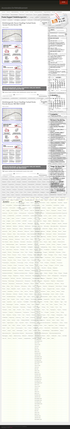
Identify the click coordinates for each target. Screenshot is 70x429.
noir (63, 239)
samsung (39, 288)
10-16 (39, 14)
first (42, 187)
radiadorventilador (7, 270)
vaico (53, 320)
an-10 (60, 116)
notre (11, 241)
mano (19, 223)
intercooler (5, 207)
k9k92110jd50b (15, 210)
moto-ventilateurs (31, 234)
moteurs (9, 234)
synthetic (9, 301)
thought (29, 307)
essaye (19, 181)
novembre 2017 (38, 379)
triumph (46, 312)
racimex (44, 268)
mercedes (46, 226)
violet (3, 328)
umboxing (11, 317)
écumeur (18, 176)
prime (26, 262)
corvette (65, 158)
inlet (43, 205)
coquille (49, 158)
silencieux (9, 294)
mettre (4, 228)
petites (31, 252)
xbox (59, 335)
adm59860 (58, 108)
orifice (53, 244)
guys (42, 197)
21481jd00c (52, 46)
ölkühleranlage (10, 244)
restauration (19, 283)
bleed (54, 129)
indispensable (17, 205)
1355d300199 (37, 20)
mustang (43, 236)
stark (63, 296)
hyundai (60, 202)
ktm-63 (10, 213)
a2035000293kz (59, 98)
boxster (10, 92)
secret (26, 291)
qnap (61, 265)
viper (8, 328)
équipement (46, 179)
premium (59, 260)
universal (32, 317)
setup (62, 291)
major (62, 221)
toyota (59, 309)
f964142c (44, 184)
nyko (50, 241)
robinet (45, 286)
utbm (18, 320)
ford (42, 189)
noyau (45, 241)
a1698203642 (14, 98)
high (55, 200)
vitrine (41, 328)
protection (21, 265)
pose (15, 260)
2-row (48, 35)
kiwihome (4, 213)
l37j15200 (18, 215)
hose (27, 202)
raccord (34, 268)
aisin (51, 111)
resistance (12, 283)
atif (60, 121)
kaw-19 (32, 210)
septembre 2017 (38, 382)
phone (9, 254)
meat (3, 226)
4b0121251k (51, 61)
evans (43, 181)
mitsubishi (20, 231)
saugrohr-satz (51, 288)
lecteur (55, 215)
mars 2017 (37, 393)
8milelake (53, 85)
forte (62, 189)
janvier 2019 (37, 355)
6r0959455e (48, 74)
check (51, 142)
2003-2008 (61, 35)
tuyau (38, 315)
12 (64, 83)
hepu (46, 200)
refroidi (13, 278)
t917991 (46, 301)
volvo (25, 330)
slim (35, 294)
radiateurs (55, 270)
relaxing (4, 281)
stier (8, 299)
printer (37, 262)
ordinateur (42, 244)
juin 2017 (37, 388)
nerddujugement (62, 236)
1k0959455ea (62, 33)
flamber (65, 187)
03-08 (31, 12)
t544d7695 (33, 301)
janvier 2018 (37, 375)
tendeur (38, 304)
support (27, 299)
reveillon (42, 283)
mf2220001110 (37, 228)
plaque (65, 254)
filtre (33, 187)
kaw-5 (48, 210)
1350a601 (10, 20)
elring (64, 176)
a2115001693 (48, 100)
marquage (30, 223)
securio (37, 291)
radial (15, 270)
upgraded (51, 317)
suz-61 (53, 299)
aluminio (50, 114)
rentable (40, 281)
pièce (19, 254)
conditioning (56, 153)
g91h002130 (35, 192)
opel (17, 244)
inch (3, 205)
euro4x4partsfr (32, 181)
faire (7, 187)
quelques (14, 268)
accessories (60, 106)
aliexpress (60, 111)
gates (3, 194)
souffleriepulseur (11, 296)
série (48, 291)
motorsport (49, 234)
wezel (43, 335)
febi (17, 187)
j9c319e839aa (36, 207)
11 (62, 102)
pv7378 (57, 265)
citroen (55, 145)
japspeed (59, 207)
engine (18, 179)
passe (40, 249)
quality (4, 268)
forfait (47, 189)
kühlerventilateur (40, 213)
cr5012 (62, 161)
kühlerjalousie (22, 213)
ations (64, 121)
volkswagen (20, 330)
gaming (65, 192)
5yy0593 (58, 69)
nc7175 (55, 236)
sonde (61, 294)
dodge (54, 171)
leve (65, 215)
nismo (48, 239)
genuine (18, 194)
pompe (65, 257)
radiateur (27, 270)
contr (50, 155)
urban (57, 317)
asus (52, 121)
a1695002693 (56, 95)
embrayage (5, 179)
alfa (55, 111)
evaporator (58, 181)
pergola (4, 252)
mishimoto (4, 231)
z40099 (34, 338)
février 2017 (38, 395)
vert (10, 325)
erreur (52, 179)
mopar (64, 231)
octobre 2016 (38, 402)
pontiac (4, 260)
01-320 (22, 12)
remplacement (19, 281)
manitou (14, 223)
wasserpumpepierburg (55, 333)
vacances (42, 320)
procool (4, 265)
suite (17, 299)
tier (34, 307)
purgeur (51, 265)
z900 (52, 338)
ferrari (21, 187)
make (3, 223)
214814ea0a (59, 43)
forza (3, 192)
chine (62, 142)
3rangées (55, 59)
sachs (18, 288)
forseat (57, 189)
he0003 (17, 200)
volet (13, 330)
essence (25, 181)
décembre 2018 (38, 356)
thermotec (23, 307)
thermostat (16, 307)
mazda (59, 223)
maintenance (56, 221)
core (54, 158)
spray (55, 296)
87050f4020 (49, 80)
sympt (4, 301)
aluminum (63, 114)
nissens (59, 239)
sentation (43, 291)
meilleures (28, 226)
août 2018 (37, 363)
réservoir (4, 283)
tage (61, 301)
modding (37, 231)
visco (12, 328)
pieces (24, 254)
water (10, 335)
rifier (29, 286)
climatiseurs (63, 147)
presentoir (13, 262)
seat (22, 291)
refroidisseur (36, 278)
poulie (24, 260)
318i (52, 56)
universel (39, 317)
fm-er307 (20, 189)
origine (64, 244)
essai (9, 181)
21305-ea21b (47, 38)
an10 (65, 116)
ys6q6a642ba (27, 338)
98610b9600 (64, 90)
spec (37, 296)
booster (52, 132)
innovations (49, 205)
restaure (26, 283)
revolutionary (49, 283)
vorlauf (34, 92)
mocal (32, 231)
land (50, 215)
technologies (9, 304)
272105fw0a (50, 53)
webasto (24, 335)
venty (61, 322)
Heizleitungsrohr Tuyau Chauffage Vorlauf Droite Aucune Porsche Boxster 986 (19, 24)
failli (3, 187)
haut (7, 200)
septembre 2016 (38, 403)
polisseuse (48, 257)
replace (53, 281)
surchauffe (34, 299)
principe (31, 262)
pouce (19, 260)
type (65, 315)
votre (30, 330)
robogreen (51, 286)
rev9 (37, 283)
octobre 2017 (38, 381)
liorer (39, 218)
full (25, 192)
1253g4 (32, 17)
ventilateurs (55, 322)
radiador (55, 268)
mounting (11, 236)
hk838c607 (61, 200)
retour (32, 283)
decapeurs (63, 166)
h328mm (47, 197)
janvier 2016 (37, 417)
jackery (44, 207)
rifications (24, 286)
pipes (45, 254)
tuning (14, 315)
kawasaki (53, 210)
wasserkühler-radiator (18, 333)
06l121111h (29, 14)
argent (61, 119)
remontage (11, 281)
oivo (3, 244)
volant (9, 330)
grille (18, 197)
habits (52, 197)
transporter (26, 312)
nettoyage (5, 239)
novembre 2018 (38, 358)
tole (61, 307)
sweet (63, 299)
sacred (24, 288)
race (38, 268)
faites (12, 187)
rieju (8, 286)
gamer (52, 192)
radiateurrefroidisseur (45, 270)
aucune (6, 92)
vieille (40, 325)
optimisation (23, 244)
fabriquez (51, 184)
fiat (30, 187)
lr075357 (24, 221)
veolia (65, 322)
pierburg (30, 254)
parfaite (22, 249)
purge (41, 265)
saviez (58, 288)
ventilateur (32, 322)
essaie (14, 181)
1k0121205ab (51, 27)
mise (64, 228)
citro (50, 145)
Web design (3, 427)
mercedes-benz (55, 226)
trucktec (52, 312)
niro (44, 239)
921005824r (63, 87)
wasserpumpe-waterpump (41, 333)
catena (60, 140)
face (57, 184)
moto (14, 234)
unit (23, 317)
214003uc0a (64, 38)
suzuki (58, 299)
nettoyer (11, 239)
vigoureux (51, 325)
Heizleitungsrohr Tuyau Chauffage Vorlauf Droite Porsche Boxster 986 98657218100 (19, 103)
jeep (65, 207)
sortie (3, 296)
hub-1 (32, 202)
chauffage (14, 92)
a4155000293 (48, 103)
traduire (11, 312)
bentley (56, 127)
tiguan (38, 307)
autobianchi (52, 124)
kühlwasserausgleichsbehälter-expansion (56, 213)
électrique (48, 176)
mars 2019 (37, 351)
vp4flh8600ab (45, 330)
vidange (29, 325)
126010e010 (44, 17)
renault (34, 281)
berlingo (62, 127)
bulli (53, 134)
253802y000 (60, 51)
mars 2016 (37, 414)
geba (8, 194)
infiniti (33, 205)
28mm (56, 53)
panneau (59, 247)
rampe (51, 273)
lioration (30, 218)
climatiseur (55, 147)
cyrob (60, 163)
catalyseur (53, 140)
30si (48, 56)
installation (56, 205)
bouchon (62, 132)
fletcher (9, 189)
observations (61, 241)
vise (25, 328)
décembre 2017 (38, 377)
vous (39, 330)
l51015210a (26, 215)
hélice (37, 200)
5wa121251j (51, 69)
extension (18, 184)
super (22, 299)
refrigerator (64, 275)
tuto (23, 315)
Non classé (5, 241)
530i (58, 64)
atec (56, 121)
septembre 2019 (38, 341)
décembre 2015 (38, 419)
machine (39, 221)
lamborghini (34, 215)
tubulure (8, 315)
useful (4, 320)
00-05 (8, 12)
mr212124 (23, 236)
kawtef (59, 210)
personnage (16, 252)
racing (49, 268)
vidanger (35, 325)
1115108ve (5, 17)
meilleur (15, 226)
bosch (57, 132)
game (47, 192)
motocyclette (41, 234)
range (60, 273)
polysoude (58, 257)
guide (37, 197)
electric (42, 176)
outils (17, 247)
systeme (19, 301)
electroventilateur (56, 176)
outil (7, 247)
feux (26, 187)
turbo (19, 315)
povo (44, 260)
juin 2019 (37, 346)
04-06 (53, 12)
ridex (3, 286)
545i (62, 64)
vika (56, 325)
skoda (26, 294)
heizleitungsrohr (30, 200)
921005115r (55, 87)
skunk (31, 294)
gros (28, 197)
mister (14, 231)
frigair (12, 192)
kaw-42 (43, 210)
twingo (53, 315)
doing (58, 171)
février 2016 (38, 415)
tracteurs (4, 312)
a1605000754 (52, 93)
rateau (22, 275)
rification (17, 286)
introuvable (12, 207)
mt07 (28, 236)
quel (9, 268)
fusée (29, 192)
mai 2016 (36, 410)
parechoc (16, 249)
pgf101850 (51, 252)
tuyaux (44, 315)
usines (13, 320)
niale (31, 239)
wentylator (37, 335)
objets (54, 241)
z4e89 (39, 338)
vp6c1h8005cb (54, 330)
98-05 (53, 90)
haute (11, 200)
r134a (28, 268)
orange (36, 244)
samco (33, 288)
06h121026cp (5, 14)
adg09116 (51, 108)
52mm (49, 64)
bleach (49, 129)
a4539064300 (57, 103)
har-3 (57, 197)
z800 (48, 338)
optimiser (30, 244)
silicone (15, 294)
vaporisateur (10, 322)
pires (55, 254)
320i (55, 56)
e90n (55, 174)
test (47, 304)
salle (28, 288)
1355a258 (30, 20)
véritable (4, 325)
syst (15, 301)
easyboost (60, 174)
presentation (5, 262)
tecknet (17, 304)
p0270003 (23, 247)
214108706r (52, 40)
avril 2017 (37, 391)
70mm (54, 74)
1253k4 (37, 17)
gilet (35, 194)
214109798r (60, 40)
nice (36, 239)
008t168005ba (15, 12)
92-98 (49, 87)
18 (62, 104)
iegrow (65, 202)
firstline (47, 187)
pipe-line (39, 254)
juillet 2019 (37, 344)
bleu (58, 129)
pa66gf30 (36, 247)
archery (52, 119)
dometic (64, 171)
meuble (9, 228)
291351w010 (63, 53)
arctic (56, 119)
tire (48, 307)
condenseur (49, 153)
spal (25, 296)
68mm (49, 72)
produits (10, 265)
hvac (48, 202)
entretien (35, 179)
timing (43, 307)
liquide (44, 218)
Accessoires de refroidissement (14, 8)
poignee (32, 257)
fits (56, 187)
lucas (30, 221)
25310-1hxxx (50, 48)
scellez (4, 291)
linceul (18, 218)
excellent (4, 184)
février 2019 (38, 353)
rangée (65, 273)
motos (54, 234)
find (38, 187)
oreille (48, 244)
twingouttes (60, 315)
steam (4, 299)
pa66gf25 (30, 247)
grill (14, 197)
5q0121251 (60, 67)
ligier (8, 218)
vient (45, 325)
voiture (4, 330)
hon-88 (18, 202)
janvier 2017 (37, 396)
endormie (12, 179)
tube (3, 315)
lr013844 (18, 221)
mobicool (27, 231)
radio (36, 273)
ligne (13, 218)
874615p (56, 80)
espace (4, 181)
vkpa (61, 328)
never (27, 239)
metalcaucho (63, 226)
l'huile (4, 215)
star (59, 296)
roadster (39, 286)
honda (23, 202)
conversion (63, 155)
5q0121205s (53, 67)
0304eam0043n (38, 12)
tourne (38, 309)
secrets (31, 291)
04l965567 (59, 12)
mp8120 (17, 236)
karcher (26, 210)
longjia (8, 221)
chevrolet (57, 142)
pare (3, 249)
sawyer (63, 288)
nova (41, 241)
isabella (19, 207)
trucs (57, 312)
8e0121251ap (59, 82)
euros (39, 181)
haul (3, 200)
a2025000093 (22, 98)
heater (22, 200)
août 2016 (37, 405)
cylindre (55, 163)
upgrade (45, 317)
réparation (46, 281)
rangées (4, 275)
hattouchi (62, 197)
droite (18, 92)
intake (62, 205)
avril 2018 (37, 370)
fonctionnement (29, 189)
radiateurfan (35, 270)
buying (57, 134)
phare (63, 252)
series (53, 291)
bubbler (48, 134)
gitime (46, 194)
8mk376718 (60, 85)
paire (54, 247)
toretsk (19, 309)
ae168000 (65, 108)
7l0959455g (59, 77)
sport (50, 296)
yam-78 (14, 338)
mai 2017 (36, 389)
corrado (59, 158)
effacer (30, 176)
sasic (44, 288)
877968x (62, 80)
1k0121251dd (60, 30)
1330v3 (4, 20)
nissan (53, 239)
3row (60, 59)
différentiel (58, 168)
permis (9, 252)
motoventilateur (62, 234)
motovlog (4, 236)
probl (41, 262)
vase (16, 322)
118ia (11, 17)
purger (46, 265)
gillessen (40, 194)
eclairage (11, 176)
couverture (50, 161)
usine (8, 320)
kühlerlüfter (31, 213)
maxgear (54, 223)
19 (64, 85)
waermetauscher (6, 333)
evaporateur (50, 181)
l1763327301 (10, 215)
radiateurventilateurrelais (21, 273)
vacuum (48, 320)
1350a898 (23, 20)
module (43, 231)
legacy (60, 215)
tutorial (28, 315)
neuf (23, 239)
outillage (12, 247)
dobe (49, 171)
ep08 (40, 179)
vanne (4, 322)
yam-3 (9, 338)
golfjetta (4, 197)
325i (59, 56)
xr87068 (64, 335)
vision (29, 328)
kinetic (64, 210)
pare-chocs (9, 249)
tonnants (4, 309)
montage (54, 231)
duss (51, 174)
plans (60, 254)
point (37, 257)
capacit (64, 137)
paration (65, 247)
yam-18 (4, 338)
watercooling (17, 335)
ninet (40, 239)
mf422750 (45, 228)
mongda (49, 231)
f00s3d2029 (31, 184)
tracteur (64, 309)
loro (13, 221)
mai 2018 (36, 368)
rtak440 (13, 288)
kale (22, 210)
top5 (14, 309)
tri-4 (38, 312)
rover (3, 288)
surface (40, 299)
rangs (10, 275)
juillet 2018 (37, 365)
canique (59, 137)
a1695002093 (48, 95)
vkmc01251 (47, 328)
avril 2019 (37, 349)
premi (53, 260)
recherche (28, 275)
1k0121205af (59, 27)
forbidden (37, 189)
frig (8, 192)
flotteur (15, 189)
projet (15, 265)
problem (47, 262)
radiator (31, 273)
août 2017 (37, 384)
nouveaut (22, 241)
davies (52, 166)
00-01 (3, 12)
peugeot (45, 252)
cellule (65, 140)
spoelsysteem (44, 296)
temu (33, 304)
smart (39, 294)
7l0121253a (51, 77)
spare (33, 296)
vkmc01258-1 (55, 328)
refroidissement (27, 278)
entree (29, 179)
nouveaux (29, 241)
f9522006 (38, 184)
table (51, 301)
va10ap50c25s (34, 320)
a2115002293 (57, 100)
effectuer (36, 176)
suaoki (13, 299)
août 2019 (37, 342)
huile (36, 202)
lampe (40, 215)
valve (62, 320)
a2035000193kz (49, 98)
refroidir (18, 278)
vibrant (18, 325)
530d (54, 64)
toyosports (53, 309)
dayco (57, 166)
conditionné (65, 153)
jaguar (49, 207)
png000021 (25, 257)
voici (66, 328)
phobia (4, 254)
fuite (21, 192)
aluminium (56, 114)
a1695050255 (5, 98)
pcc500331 (54, 249)
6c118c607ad (56, 72)
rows (8, 288)
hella (41, 200)
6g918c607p (65, 72)
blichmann (64, 129)
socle (52, 294)
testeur (56, 304)
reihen (55, 278)
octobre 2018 (38, 360)
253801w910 (52, 51)
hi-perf (51, 200)
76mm (62, 74)
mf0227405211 (28, 228)
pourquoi (33, 260)
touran (28, 309)
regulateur (49, 278)
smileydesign (46, 294)
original (59, 244)
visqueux (35, 328)
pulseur (31, 265)
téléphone (23, 304)
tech (3, 304)
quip (24, 268)
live (55, 218)
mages (45, 221)
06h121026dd (14, 14)
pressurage (20, 262)
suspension (47, 299)
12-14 (15, 17)
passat (36, 249)
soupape (19, 296)
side (3, 294)
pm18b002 (18, 257)
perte (22, 252)
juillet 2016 (37, 407)
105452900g (46, 14)
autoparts (59, 124)
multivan (33, 236)
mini (60, 228)
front (17, 192)
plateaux (4, 257)
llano (59, 218)
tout (47, 309)
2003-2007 (54, 35)
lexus (3, 218)
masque (48, 223)
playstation (11, 257)
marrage (36, 223)
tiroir (56, 307)
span (28, 296)
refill (49, 275)
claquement (61, 145)
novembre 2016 (38, 400)
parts (31, 249)
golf (65, 194)
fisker (52, 187)
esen (62, 179)
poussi (39, 260)
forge (51, 189)
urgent (62, 317)
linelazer (23, 218)
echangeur (5, 176)
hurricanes (42, 202)
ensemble (23, 179)
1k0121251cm (51, 30)
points (41, 257)
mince (55, 228)
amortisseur (55, 116)
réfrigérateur (55, 275)
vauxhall (21, 322)
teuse (3, 307)
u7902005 (4, 317)
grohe (23, 197)
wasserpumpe (29, 333)
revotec (57, 283)
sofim (57, 294)
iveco (30, 207)
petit (26, 252)
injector (38, 205)
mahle (49, 221)
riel (12, 286)
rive (34, 286)
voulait (35, 330)
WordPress (24, 426)
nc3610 (49, 236)
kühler (15, 213)
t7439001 (39, 301)
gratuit (10, 197)
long (3, 221)
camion (53, 137)
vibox (13, 325)
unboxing (18, 317)
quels (19, 268)
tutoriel (34, 315)
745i (58, 74)
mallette (9, 223)
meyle (21, 228)
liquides (50, 218)
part (27, 249)
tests (61, 304)
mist (10, 231)
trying (62, 312)
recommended (36, 275)
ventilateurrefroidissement (43, 322)
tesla (43, 304)
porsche (10, 260)
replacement (60, 281)
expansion (11, 184)
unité (27, 317)
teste (51, 304)
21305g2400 (56, 38)
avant (64, 124)
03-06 (26, 12)
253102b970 (58, 48)
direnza (64, 168)
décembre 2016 (38, 398)
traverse (33, 312)
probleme (53, 262)
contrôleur (56, 155)
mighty (51, 228)
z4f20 (44, 338)
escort (57, 179)
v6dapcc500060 (25, 320)
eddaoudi (24, 176)
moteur (4, 234)
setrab (58, 291)
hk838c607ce (5, 202)
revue (62, 283)
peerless (61, 249)
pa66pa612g (44, 247)
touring (33, 309)
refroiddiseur (5, 278)
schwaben (10, 291)
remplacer (27, 281)
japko (54, 207)
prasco (49, 260)
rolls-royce (59, 286)
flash (3, 189)
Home (63, 2)
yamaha (20, 338)
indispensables (26, 205)
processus (59, 262)
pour (28, 260)
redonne (44, 275)
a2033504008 (31, 98)
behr (51, 127)
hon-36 (13, 202)
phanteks (58, 252)
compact (59, 150)
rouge (65, 286)
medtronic (9, 226)
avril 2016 (37, 412)
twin (48, 315)
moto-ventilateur (21, 234)
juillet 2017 (37, 386)
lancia (45, 215)
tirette (52, 307)
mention (40, 226)
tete (65, 304)
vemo (26, 322)
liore (35, 218)
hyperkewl (53, 202)
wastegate (5, 335)
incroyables (9, 205)
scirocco (17, 291)
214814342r (52, 43)
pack (50, 247)
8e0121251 (52, 82)
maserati (42, 223)
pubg (26, 265)
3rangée (49, 59)
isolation (25, 207)
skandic (21, 294)
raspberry (16, 275)
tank (65, 301)
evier (63, 181)
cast (48, 140)
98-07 (57, 90)
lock (63, 218)
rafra (41, 273)
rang (55, 273)
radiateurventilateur (7, 273)
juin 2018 (37, 367)
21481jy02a (59, 46)
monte (59, 231)
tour (23, 309)
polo (53, 257)
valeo (58, 320)
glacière (60, 194)
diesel (51, 168)
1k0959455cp (53, 33)
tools (10, 309)
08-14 (35, 14)
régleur (43, 278)
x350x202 (54, 335)
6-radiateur (65, 69)
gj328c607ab (52, 194)
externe (24, 184)
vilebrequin (62, 325)
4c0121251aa (59, 61)
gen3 (12, 194)
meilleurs (34, 226)
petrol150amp (37, 252)
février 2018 (38, 374)
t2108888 (25, 301)
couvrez (57, 161)
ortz (3, 247)
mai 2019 (36, 348)
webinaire (30, 335)
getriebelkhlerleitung (27, 194)
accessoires (52, 106)
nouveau (16, 241)
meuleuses (15, 228)
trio (42, 312)
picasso (14, 254)
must (38, 236)
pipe (35, 254)
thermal (9, 307)
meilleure (21, 226)
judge (8, 210)
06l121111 (22, 14)
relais (60, 278)
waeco (62, 330)
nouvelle (36, 241)
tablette (57, 301)
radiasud (21, 270)
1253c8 (26, 17)
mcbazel (65, 223)
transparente (18, 312)
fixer (60, 187)
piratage (51, 254)
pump (36, 265)
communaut (52, 150)
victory (24, 325)
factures (62, 184)
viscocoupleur (19, 328)
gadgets (43, 192)
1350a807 (16, 20)
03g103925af (47, 12)
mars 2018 (37, 372)
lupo (34, 221)
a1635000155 (60, 93)
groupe (32, 197)
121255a (21, 17)
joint (3, 210)
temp (28, 304)
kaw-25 (37, 210)
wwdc (48, 335)
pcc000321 (47, 249)
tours (43, 309)
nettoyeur (17, 239)
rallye (46, 273)
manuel (24, 223)
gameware (58, 192)
